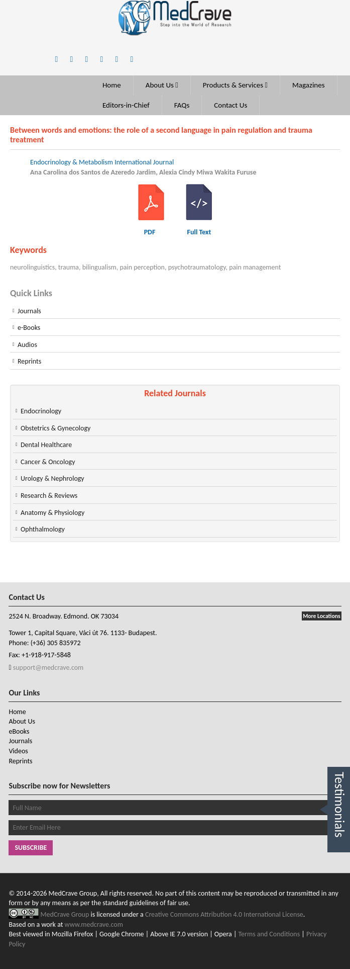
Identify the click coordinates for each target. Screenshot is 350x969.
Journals (29, 311)
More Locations (321, 616)
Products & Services (235, 85)
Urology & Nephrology (52, 478)
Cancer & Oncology (48, 462)
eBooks (19, 731)
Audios (27, 344)
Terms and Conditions (269, 934)
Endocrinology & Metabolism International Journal (102, 162)
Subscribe (31, 847)
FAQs (182, 105)
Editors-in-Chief (126, 105)
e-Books (29, 327)
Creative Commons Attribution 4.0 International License (224, 914)
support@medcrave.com (48, 667)
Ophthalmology (43, 529)
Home (111, 85)
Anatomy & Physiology (52, 512)
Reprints (29, 361)
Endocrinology (41, 411)
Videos (18, 751)
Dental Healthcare (46, 445)
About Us (162, 85)
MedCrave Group (66, 914)
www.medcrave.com (94, 924)
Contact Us (230, 105)
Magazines (308, 85)
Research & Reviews (49, 495)
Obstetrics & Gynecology (55, 428)
